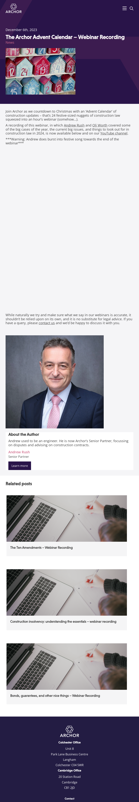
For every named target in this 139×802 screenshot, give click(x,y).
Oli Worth (99, 125)
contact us (47, 323)
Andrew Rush (74, 125)
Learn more (20, 466)
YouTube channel (113, 133)
